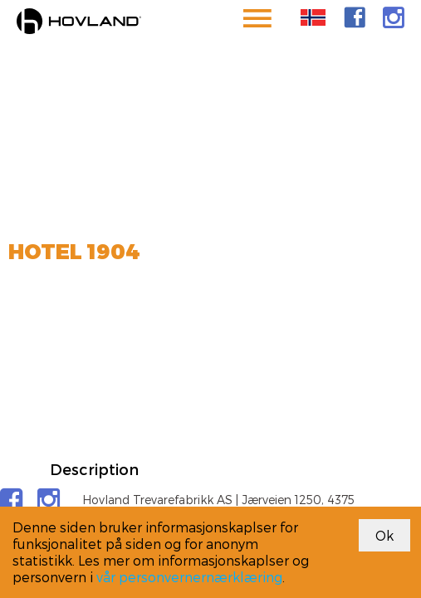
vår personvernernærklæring (189, 577)
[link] (354, 17)
